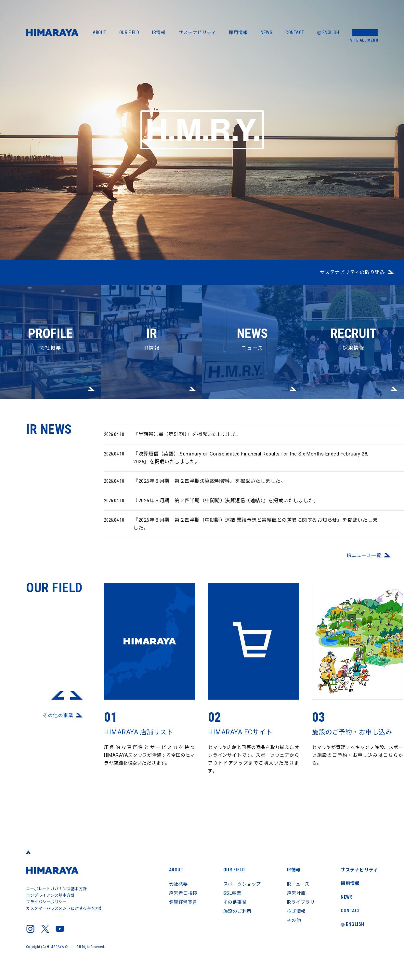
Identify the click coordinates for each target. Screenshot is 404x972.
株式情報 (296, 911)
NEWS (266, 32)
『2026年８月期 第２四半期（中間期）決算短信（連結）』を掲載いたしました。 (211, 505)
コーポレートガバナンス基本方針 (56, 889)
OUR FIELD (129, 32)
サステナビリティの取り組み (352, 272)
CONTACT (294, 32)
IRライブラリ (301, 902)
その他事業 (235, 902)
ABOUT (99, 32)
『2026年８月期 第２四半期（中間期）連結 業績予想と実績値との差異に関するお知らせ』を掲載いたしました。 (241, 527)
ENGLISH (328, 32)
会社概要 (50, 318)
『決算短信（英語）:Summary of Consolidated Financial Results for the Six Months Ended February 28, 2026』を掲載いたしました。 (236, 461)
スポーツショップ (242, 884)
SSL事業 (232, 893)
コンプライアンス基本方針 (50, 895)
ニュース (252, 318)
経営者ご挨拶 (183, 893)
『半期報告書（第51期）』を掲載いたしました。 (173, 438)
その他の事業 (58, 720)
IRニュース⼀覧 (364, 560)
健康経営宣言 (183, 902)
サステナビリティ (197, 32)
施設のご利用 (237, 911)
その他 (294, 920)
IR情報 (158, 32)
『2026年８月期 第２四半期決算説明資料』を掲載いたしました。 (194, 485)
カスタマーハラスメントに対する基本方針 (64, 908)
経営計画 (296, 893)
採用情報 (238, 32)
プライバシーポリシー (46, 902)
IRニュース (298, 884)
